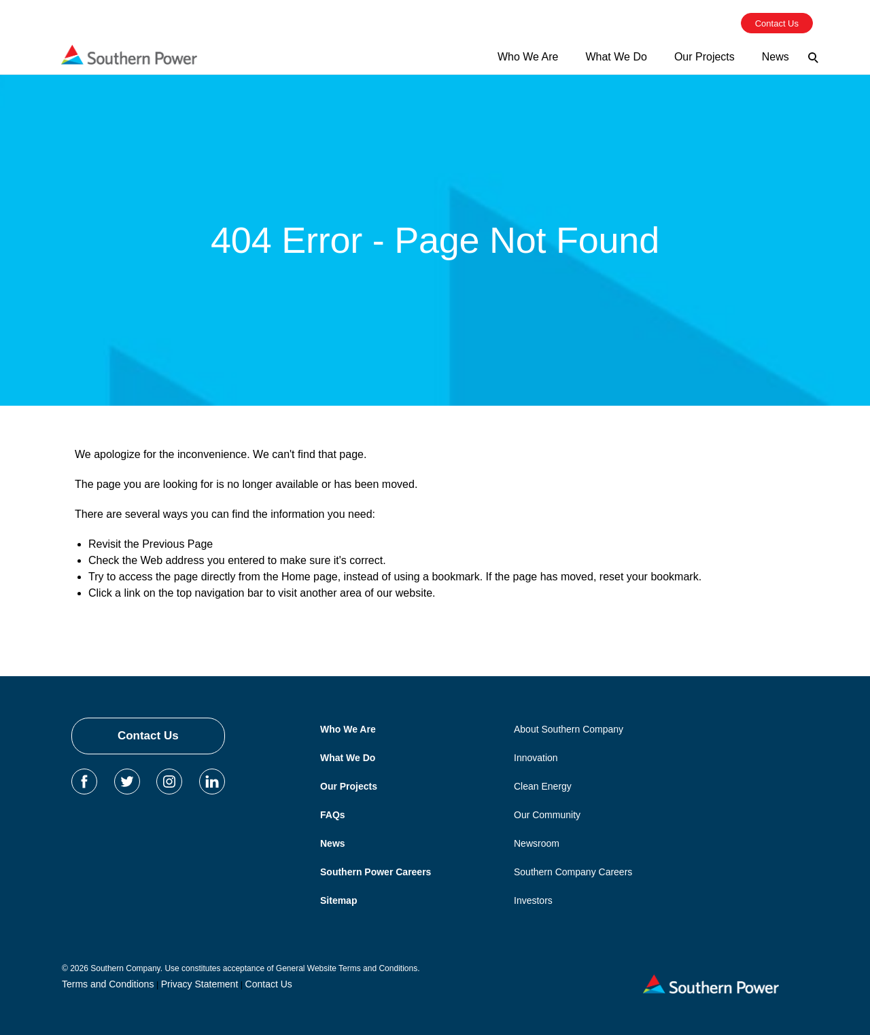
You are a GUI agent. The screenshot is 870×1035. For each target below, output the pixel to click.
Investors (533, 900)
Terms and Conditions (108, 984)
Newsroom (536, 843)
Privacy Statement (200, 984)
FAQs (332, 814)
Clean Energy (543, 786)
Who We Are (348, 729)
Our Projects (348, 786)
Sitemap (338, 900)
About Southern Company (568, 729)
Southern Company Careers (573, 871)
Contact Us (148, 735)
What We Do (347, 757)
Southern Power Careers (375, 871)
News (332, 843)
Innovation (536, 757)
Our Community (547, 814)
